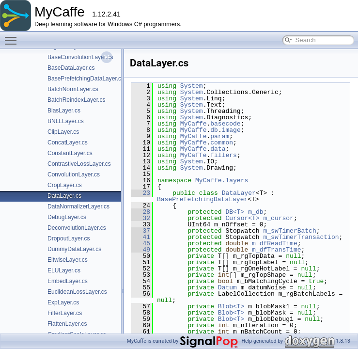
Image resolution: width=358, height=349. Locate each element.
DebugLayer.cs (66, 217)
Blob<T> (231, 306)
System (191, 85)
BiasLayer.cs (63, 110)
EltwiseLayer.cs (67, 259)
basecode (225, 123)
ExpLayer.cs (63, 302)
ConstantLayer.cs (70, 153)
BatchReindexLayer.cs (76, 99)
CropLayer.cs (64, 185)
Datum (227, 287)
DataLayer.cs (64, 195)
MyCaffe (193, 123)
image (231, 130)
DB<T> (234, 211)
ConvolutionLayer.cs (73, 174)
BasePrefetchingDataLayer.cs (85, 78)
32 (140, 218)
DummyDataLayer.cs (74, 249)
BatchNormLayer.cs (72, 89)
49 (140, 249)
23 (140, 193)
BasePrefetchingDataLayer (202, 199)
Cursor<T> (242, 218)
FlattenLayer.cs (67, 323)
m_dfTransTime (276, 249)
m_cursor (278, 218)
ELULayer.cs (63, 270)
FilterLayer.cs (64, 313)
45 (140, 243)
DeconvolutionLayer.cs (76, 227)
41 (140, 237)
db (214, 130)
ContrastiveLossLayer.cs (79, 163)
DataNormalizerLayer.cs (78, 206)
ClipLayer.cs (63, 131)
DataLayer (239, 193)
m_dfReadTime (274, 243)
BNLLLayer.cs (65, 121)
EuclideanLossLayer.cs (77, 291)
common (221, 142)
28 (140, 211)
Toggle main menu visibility (13, 36)
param (219, 136)
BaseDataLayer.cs (70, 67)
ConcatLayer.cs (67, 142)
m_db (255, 211)
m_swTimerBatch (289, 230)
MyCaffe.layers (221, 180)
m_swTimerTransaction (301, 237)
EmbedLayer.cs (67, 281)
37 (140, 230)
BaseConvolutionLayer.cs (80, 57)
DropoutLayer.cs (68, 238)
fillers (223, 155)
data (217, 148)
